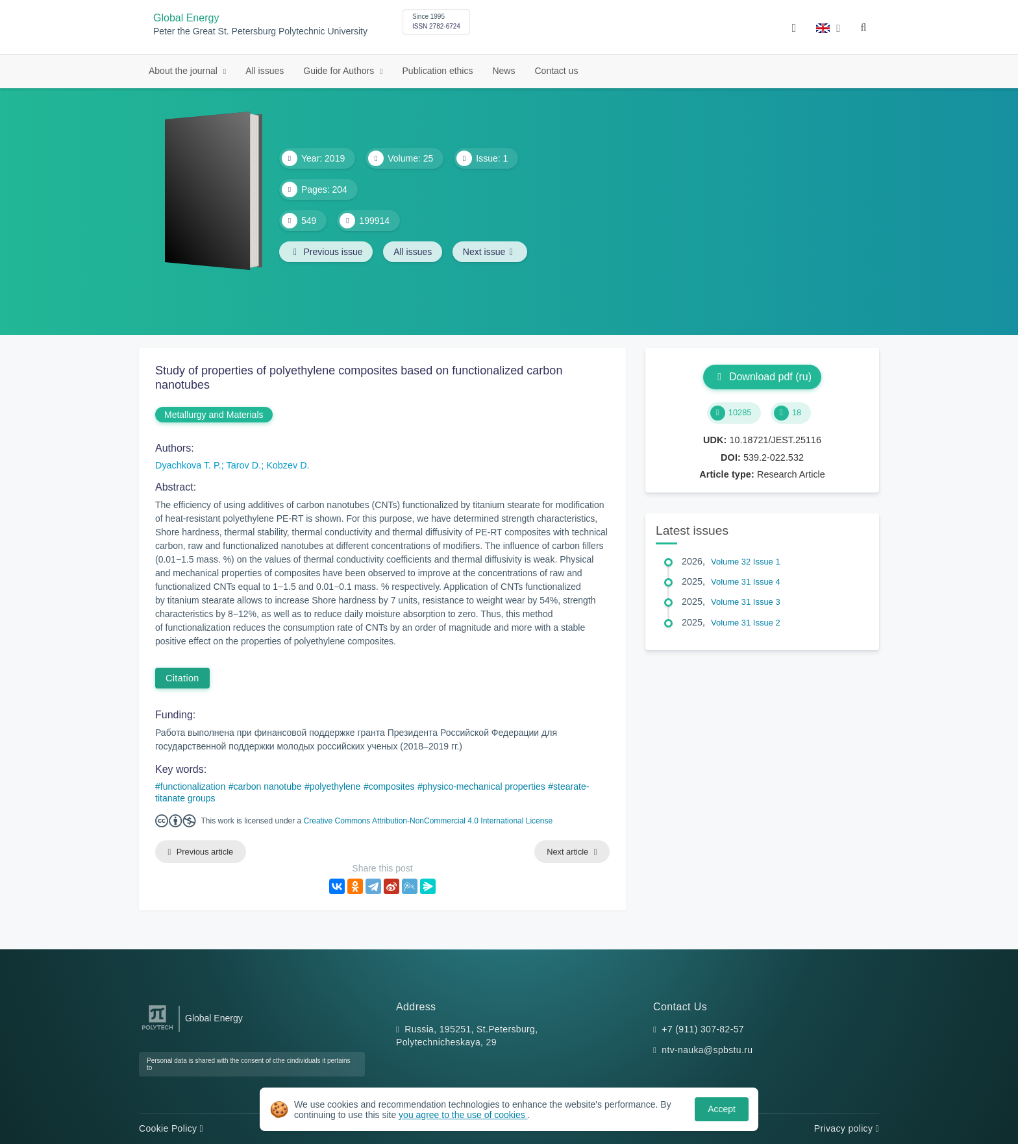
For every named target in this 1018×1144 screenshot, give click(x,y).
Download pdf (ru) (762, 376)
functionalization (192, 786)
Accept (722, 1109)
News (503, 71)
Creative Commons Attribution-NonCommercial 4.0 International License (428, 820)
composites (392, 786)
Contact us (556, 71)
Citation (182, 678)
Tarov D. (244, 465)
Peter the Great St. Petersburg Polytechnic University (260, 31)
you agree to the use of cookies (463, 1115)
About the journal (184, 71)
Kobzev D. (287, 465)
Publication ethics (438, 71)
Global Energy (186, 17)
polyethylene (335, 786)
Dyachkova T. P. (188, 465)
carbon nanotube (267, 786)
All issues (264, 71)
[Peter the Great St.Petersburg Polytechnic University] (157, 1030)
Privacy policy (846, 1128)
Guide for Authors (340, 71)
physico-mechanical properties (484, 786)
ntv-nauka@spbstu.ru (707, 1050)
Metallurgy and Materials (214, 414)
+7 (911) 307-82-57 (703, 1029)
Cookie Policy (171, 1128)
